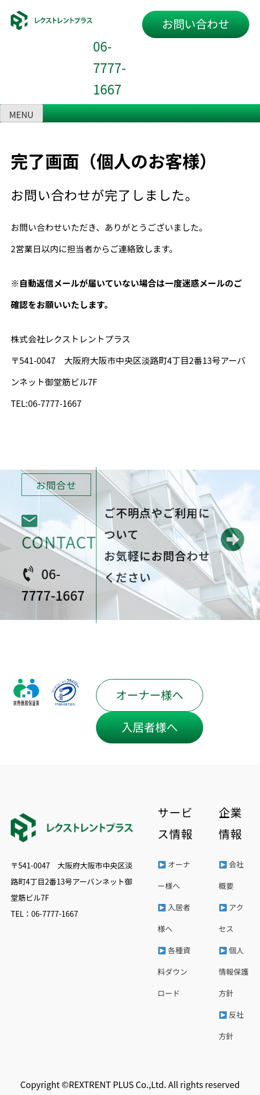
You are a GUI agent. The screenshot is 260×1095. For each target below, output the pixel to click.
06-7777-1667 (109, 67)
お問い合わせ (195, 24)
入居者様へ (149, 727)
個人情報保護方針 (234, 971)
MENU (21, 114)
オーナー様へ (149, 695)
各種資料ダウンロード (174, 971)
